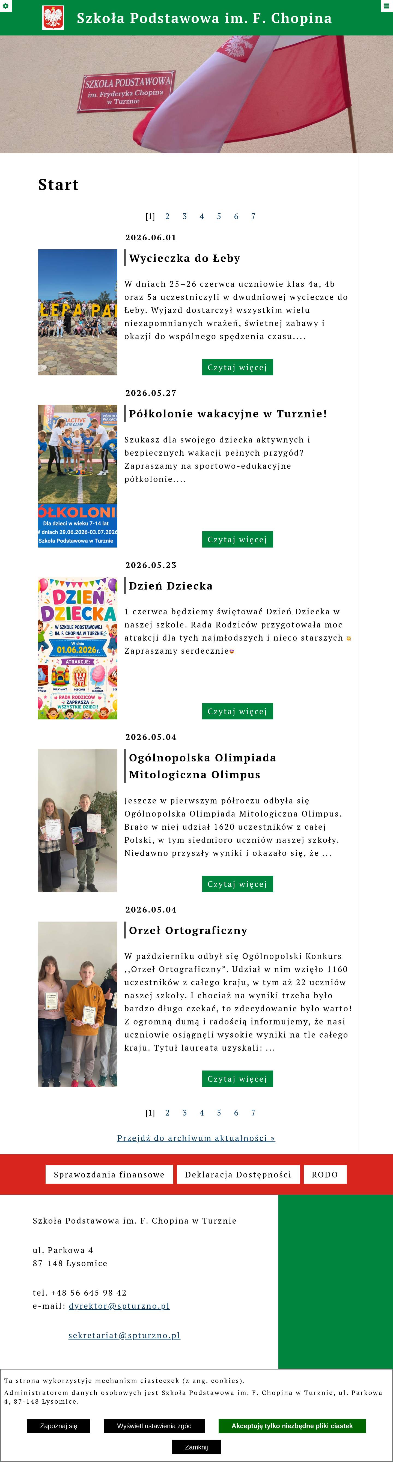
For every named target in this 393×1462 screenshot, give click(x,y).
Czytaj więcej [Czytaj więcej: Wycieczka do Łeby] (238, 367)
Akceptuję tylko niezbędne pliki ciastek (292, 1426)
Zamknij (196, 1447)
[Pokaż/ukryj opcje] (6, 6)
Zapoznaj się (58, 1426)
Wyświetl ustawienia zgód (154, 1426)
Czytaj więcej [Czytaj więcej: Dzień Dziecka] (238, 711)
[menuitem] (109, 1174)
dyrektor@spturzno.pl (119, 1305)
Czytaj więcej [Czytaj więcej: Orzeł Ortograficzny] (238, 1078)
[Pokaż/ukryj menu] (386, 6)
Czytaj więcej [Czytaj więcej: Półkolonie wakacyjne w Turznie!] (238, 539)
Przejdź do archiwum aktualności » (196, 1137)
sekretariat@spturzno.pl (125, 1335)
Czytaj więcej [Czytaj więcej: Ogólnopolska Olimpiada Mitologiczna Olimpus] (238, 883)
